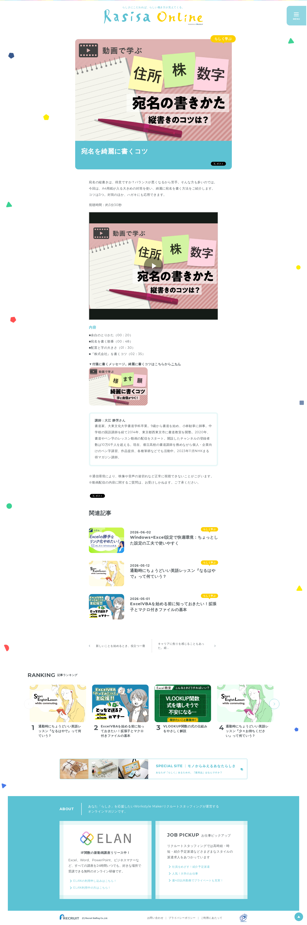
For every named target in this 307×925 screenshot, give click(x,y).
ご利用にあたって (211, 917)
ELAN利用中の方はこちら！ (92, 887)
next (274, 704)
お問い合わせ (155, 917)
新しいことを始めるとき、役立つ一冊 (120, 646)
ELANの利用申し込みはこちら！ (95, 881)
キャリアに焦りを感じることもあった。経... (181, 646)
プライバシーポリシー (182, 917)
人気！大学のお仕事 (185, 873)
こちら (176, 364)
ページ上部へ (298, 916)
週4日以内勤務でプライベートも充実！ (197, 880)
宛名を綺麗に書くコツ (114, 151)
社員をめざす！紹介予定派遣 (191, 866)
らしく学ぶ (223, 39)
